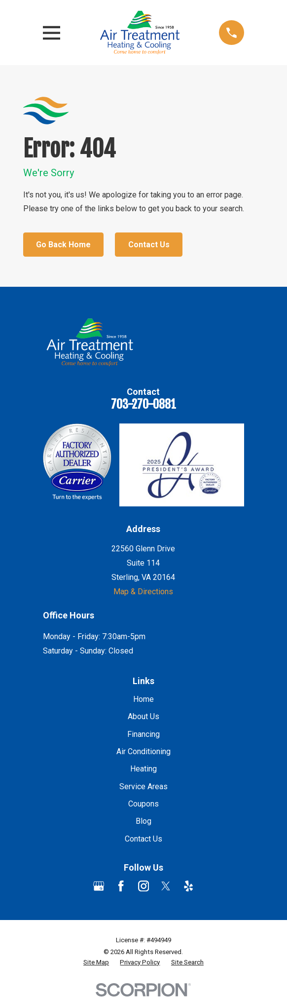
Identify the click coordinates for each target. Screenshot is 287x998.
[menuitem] (96, 962)
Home (143, 699)
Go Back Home (63, 244)
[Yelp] (188, 886)
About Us (143, 716)
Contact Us (149, 244)
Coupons (143, 803)
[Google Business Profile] (98, 886)
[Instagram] (143, 886)
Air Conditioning (143, 751)
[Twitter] (165, 886)
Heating (143, 768)
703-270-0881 (143, 404)
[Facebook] (120, 886)
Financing (143, 734)
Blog (143, 821)
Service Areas (143, 786)
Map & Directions (143, 591)
